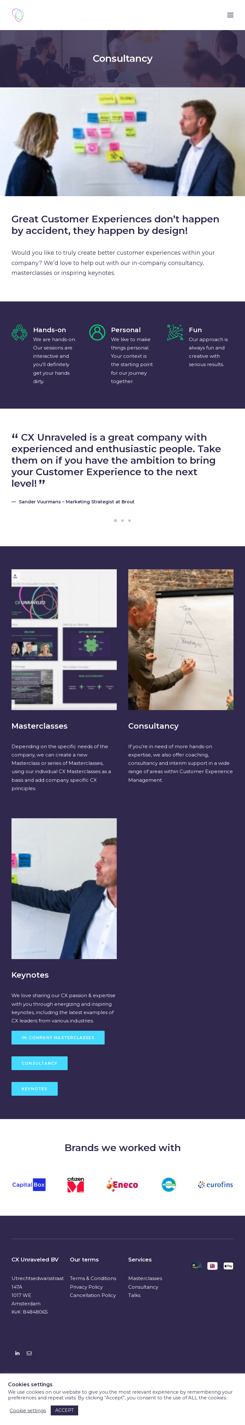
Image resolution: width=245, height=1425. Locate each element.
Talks (134, 1295)
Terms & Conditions (93, 1278)
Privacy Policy (86, 1287)
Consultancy (143, 1287)
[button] (230, 15)
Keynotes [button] (35, 1088)
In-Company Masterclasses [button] (58, 1037)
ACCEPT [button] (64, 1410)
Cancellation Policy (93, 1295)
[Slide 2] (122, 520)
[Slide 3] (129, 520)
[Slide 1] (115, 520)
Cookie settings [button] (28, 1410)
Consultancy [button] (39, 1063)
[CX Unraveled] (17, 15)
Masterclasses (145, 1278)
